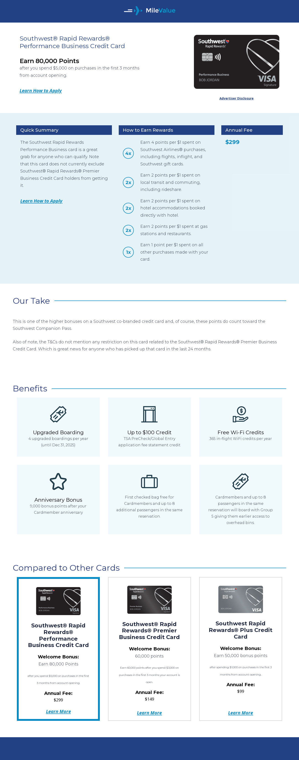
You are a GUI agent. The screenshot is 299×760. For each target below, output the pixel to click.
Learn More (58, 711)
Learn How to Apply (41, 90)
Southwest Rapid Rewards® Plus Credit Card (240, 630)
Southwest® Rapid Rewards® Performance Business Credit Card (58, 635)
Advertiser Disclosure (236, 98)
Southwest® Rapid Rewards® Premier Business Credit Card (149, 631)
